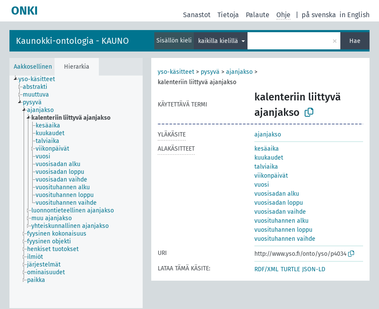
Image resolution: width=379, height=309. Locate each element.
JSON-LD (313, 269)
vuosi (261, 184)
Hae (355, 41)
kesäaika (266, 148)
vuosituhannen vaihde (284, 238)
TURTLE (290, 269)
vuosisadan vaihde (280, 211)
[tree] (76, 192)
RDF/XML (266, 269)
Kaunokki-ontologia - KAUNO (72, 41)
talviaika (266, 166)
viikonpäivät (271, 175)
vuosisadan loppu (278, 202)
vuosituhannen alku (281, 220)
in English (354, 15)
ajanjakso (239, 72)
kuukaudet (268, 157)
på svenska (319, 15)
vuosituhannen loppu (283, 229)
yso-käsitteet (176, 72)
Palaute (257, 15)
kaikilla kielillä (219, 41)
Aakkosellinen (33, 66)
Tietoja (228, 15)
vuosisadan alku (276, 193)
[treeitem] (40, 79)
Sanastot (197, 15)
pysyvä (210, 72)
